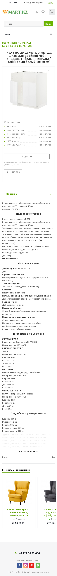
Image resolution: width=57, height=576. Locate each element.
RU (52, 3)
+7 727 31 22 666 (9, 3)
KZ (49, 3)
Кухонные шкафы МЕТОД (17, 46)
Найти (48, 24)
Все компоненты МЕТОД (16, 42)
